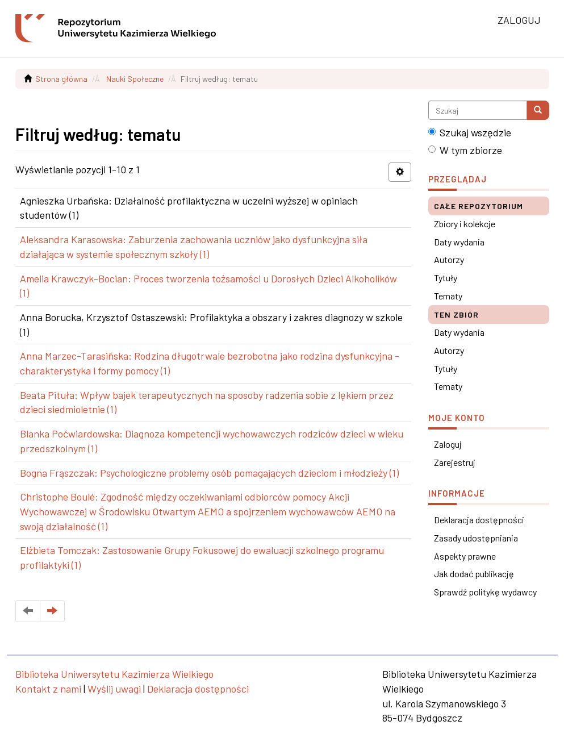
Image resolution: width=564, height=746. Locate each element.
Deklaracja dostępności (479, 519)
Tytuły (445, 277)
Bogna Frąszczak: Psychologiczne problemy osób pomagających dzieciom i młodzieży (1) (209, 472)
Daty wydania (459, 241)
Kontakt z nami (48, 688)
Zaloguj (448, 444)
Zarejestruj (454, 462)
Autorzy (449, 259)
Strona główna (61, 79)
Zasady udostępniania (476, 537)
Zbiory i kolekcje (464, 223)
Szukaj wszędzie (469, 132)
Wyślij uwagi (114, 688)
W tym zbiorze (465, 150)
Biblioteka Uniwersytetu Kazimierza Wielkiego (114, 674)
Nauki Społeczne (135, 79)
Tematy (448, 295)
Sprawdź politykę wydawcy (485, 591)
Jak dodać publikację (474, 573)
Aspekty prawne (465, 556)
